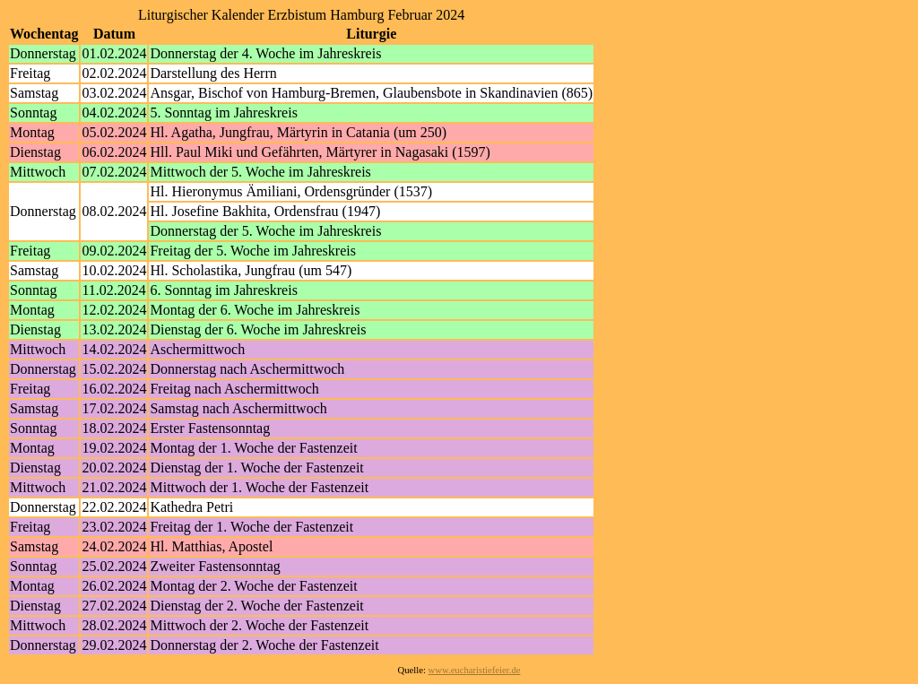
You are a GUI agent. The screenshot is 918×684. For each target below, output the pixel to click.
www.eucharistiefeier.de (475, 670)
